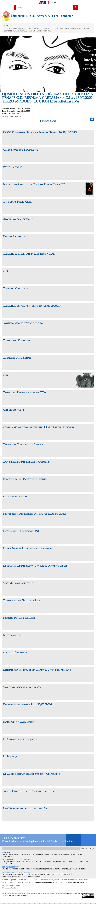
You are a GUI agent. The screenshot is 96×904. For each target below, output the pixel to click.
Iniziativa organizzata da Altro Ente (16, 108)
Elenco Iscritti (77, 854)
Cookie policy (14, 885)
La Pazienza (7, 856)
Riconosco (24, 869)
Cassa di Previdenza (11, 862)
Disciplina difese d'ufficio (14, 876)
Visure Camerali (53, 869)
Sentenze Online (37, 869)
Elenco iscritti (13, 838)
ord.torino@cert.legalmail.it (75, 882)
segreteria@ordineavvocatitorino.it (48, 882)
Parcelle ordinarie (35, 876)
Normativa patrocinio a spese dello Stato (21, 874)
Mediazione (7, 863)
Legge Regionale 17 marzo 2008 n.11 (55, 874)
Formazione (83, 862)
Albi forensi (64, 854)
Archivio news (28, 862)
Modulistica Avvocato (45, 862)
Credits (5, 885)
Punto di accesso (10, 869)
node (6, 25)
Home (54, 3)
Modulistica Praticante (66, 862)
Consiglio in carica (28, 854)
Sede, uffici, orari (10, 854)
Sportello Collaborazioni (73, 869)
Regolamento (44, 854)
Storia (54, 854)
